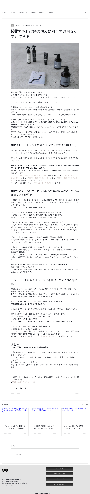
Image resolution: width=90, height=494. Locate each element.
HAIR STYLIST (23, 13)
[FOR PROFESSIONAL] (59, 484)
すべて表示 (85, 404)
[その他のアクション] (78, 25)
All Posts (4, 13)
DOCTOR (42, 13)
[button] (86, 13)
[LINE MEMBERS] (59, 469)
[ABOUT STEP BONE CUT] (59, 479)
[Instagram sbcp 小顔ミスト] (3, 470)
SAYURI (33, 13)
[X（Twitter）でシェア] (16, 388)
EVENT (51, 13)
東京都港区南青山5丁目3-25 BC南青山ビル (15, 483)
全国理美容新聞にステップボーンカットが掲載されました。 (44, 427)
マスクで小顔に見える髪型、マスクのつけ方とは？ (74, 427)
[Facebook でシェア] (12, 388)
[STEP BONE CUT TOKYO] (59, 473)
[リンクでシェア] (25, 388)
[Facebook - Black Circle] (6, 470)
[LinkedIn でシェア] (21, 388)
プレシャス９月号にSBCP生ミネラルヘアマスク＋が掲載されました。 (15, 427)
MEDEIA (13, 13)
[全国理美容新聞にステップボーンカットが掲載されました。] (45, 415)
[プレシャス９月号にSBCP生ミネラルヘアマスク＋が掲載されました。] (15, 415)
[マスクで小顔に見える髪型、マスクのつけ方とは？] (75, 415)
